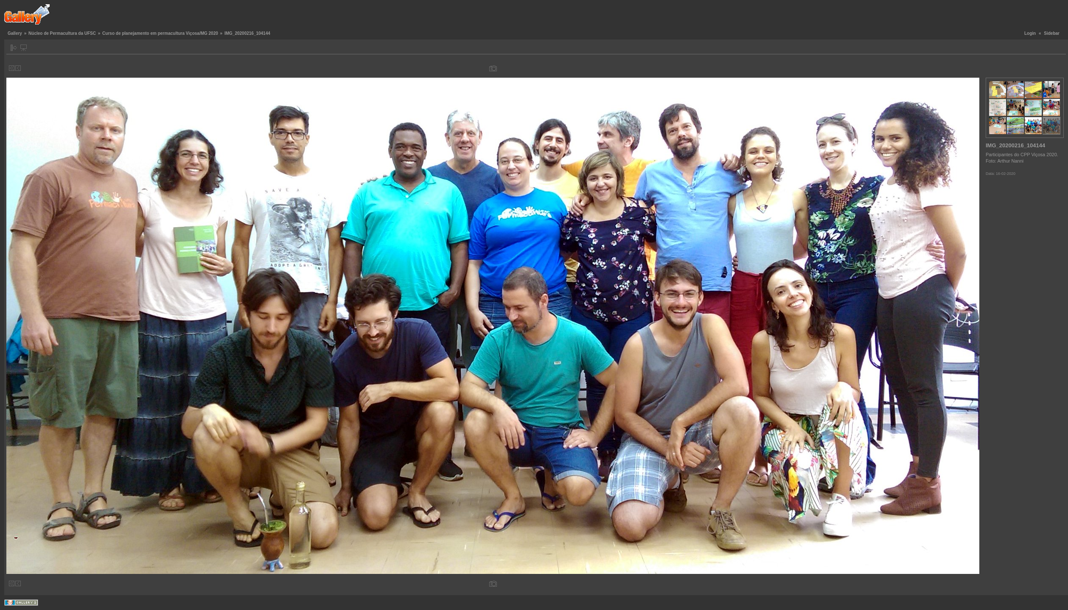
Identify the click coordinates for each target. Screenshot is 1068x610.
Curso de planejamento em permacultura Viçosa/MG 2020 (160, 33)
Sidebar (1052, 33)
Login (1030, 33)
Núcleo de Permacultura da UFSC (62, 33)
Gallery (15, 33)
